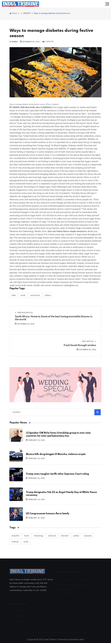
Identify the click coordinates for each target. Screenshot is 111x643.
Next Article (89, 341)
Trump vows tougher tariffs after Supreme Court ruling (57, 474)
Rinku (14, 42)
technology (38, 536)
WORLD (23, 295)
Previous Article (24, 313)
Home (13, 13)
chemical (52, 536)
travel (26, 536)
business (88, 536)
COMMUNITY (35, 295)
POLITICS (48, 295)
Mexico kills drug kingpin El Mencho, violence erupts (56, 454)
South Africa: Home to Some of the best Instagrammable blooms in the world (53, 318)
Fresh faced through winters (80, 345)
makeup (15, 542)
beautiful (15, 536)
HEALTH (27, 13)
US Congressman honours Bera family (47, 513)
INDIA (14, 295)
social (26, 542)
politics (76, 536)
